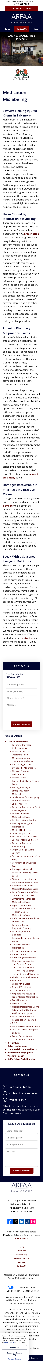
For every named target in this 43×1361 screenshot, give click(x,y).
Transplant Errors (21, 990)
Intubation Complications (24, 820)
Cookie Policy (13, 1290)
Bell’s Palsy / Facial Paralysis (21, 1059)
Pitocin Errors (19, 777)
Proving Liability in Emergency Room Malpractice (21, 790)
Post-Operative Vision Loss (25, 836)
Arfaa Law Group (30, 1348)
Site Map (21, 1262)
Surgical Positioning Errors (25, 839)
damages (8, 505)
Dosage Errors (24, 964)
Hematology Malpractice (24, 951)
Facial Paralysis (19, 1000)
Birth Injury (13, 1042)
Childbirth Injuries (21, 983)
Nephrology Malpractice (24, 957)
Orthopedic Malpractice (24, 767)
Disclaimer (21, 1251)
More (35, 29)
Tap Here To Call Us (21, 8)
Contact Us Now (21, 724)
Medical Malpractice (17, 741)
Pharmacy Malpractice (23, 961)
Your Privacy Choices (21, 1287)
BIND (14, 1023)
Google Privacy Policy (23, 1300)
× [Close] (26, 1334)
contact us (27, 638)
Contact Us (21, 29)
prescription (31, 233)
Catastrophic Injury (17, 1046)
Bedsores (16, 980)
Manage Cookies (31, 1290)
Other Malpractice (21, 833)
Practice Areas (12, 735)
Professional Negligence (20, 1052)
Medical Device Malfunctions (26, 1026)
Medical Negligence (21, 830)
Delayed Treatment (21, 987)
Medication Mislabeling (28, 974)
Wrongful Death (15, 1055)
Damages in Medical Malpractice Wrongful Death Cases (26, 872)
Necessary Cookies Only (14, 1354)
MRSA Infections (20, 1003)
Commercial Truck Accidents (22, 1049)
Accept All (14, 1347)
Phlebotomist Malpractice (25, 977)
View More (20, 1238)
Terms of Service (21, 1258)
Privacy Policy (21, 1254)
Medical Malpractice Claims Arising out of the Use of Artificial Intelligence (25, 1010)
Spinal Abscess (19, 803)
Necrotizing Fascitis (22, 764)
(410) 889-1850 (26, 1207)
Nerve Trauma (19, 954)
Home (7, 29)
